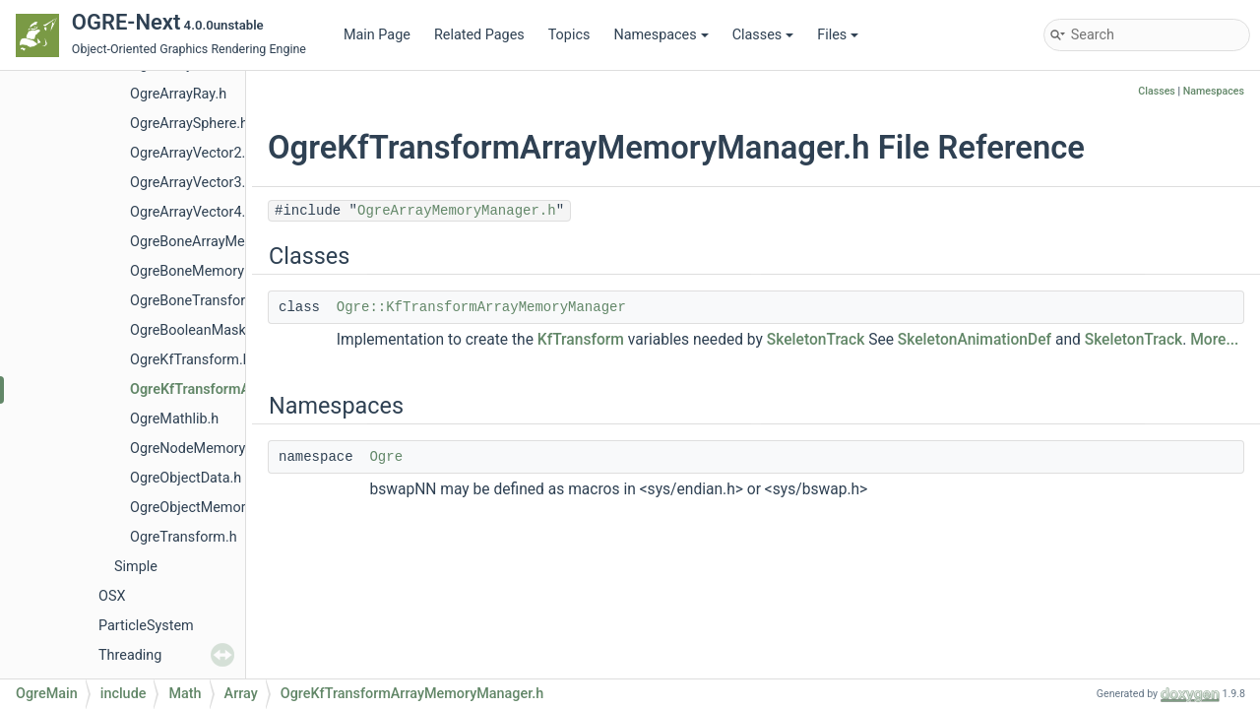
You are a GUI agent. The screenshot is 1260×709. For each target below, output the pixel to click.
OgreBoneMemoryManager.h (220, 271)
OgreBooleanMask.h (193, 330)
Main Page (377, 35)
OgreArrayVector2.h (191, 153)
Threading (129, 655)
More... (1214, 340)
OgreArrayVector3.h (191, 182)
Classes (763, 35)
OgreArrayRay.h (178, 94)
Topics (569, 35)
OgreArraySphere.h (189, 123)
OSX (111, 596)
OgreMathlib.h (174, 419)
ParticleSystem (146, 625)
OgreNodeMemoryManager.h (221, 448)
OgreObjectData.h (185, 478)
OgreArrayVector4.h (191, 212)
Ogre (386, 457)
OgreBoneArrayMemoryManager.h (237, 241)
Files (837, 35)
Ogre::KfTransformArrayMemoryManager (481, 307)
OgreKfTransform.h (190, 360)
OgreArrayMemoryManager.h (456, 211)
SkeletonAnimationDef (974, 340)
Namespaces (660, 35)
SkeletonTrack (816, 340)
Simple (136, 566)
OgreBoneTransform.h (199, 300)
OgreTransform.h (183, 537)
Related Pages (479, 35)
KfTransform (580, 340)
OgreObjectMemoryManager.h (224, 507)
